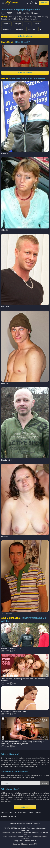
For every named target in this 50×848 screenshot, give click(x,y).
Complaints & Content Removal (25, 841)
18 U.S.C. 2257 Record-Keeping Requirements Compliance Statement (25, 829)
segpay (37, 813)
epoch (31, 813)
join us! (44, 3)
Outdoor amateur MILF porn (11, 648)
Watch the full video (25, 36)
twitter (13, 817)
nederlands (21, 823)
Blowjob (18, 24)
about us (4, 813)
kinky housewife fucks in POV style (13, 711)
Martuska (4, 537)
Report (36, 13)
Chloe (3, 230)
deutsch (29, 823)
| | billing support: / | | (21, 815)
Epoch (13, 837)
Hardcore (31, 29)
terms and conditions (31, 832)
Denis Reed (5, 307)
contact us (13, 813)
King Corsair (5, 460)
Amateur (6, 24)
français (36, 823)
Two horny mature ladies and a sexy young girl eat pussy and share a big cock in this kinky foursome (23, 743)
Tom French (5, 613)
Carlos (3, 153)
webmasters (5, 817)
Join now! (25, 807)
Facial (37, 24)
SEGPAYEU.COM (23, 837)
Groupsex (19, 29)
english (13, 823)
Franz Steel (5, 383)
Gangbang (7, 29)
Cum (27, 24)
